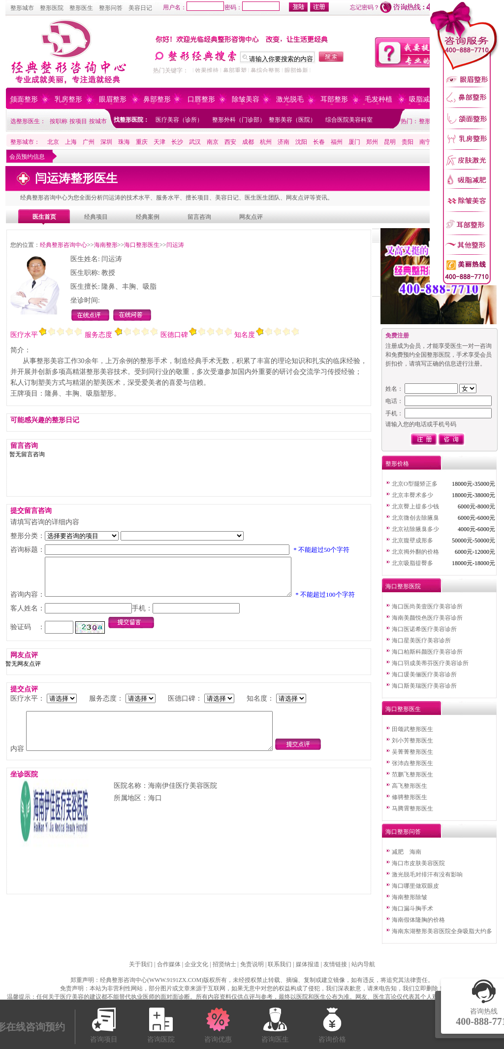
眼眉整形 (112, 99)
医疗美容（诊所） (179, 119)
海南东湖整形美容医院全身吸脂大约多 (442, 931)
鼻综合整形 (265, 70)
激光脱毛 (290, 99)
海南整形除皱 (409, 897)
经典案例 (147, 216)
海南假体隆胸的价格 (418, 919)
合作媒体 (169, 964)
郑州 (372, 141)
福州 (337, 141)
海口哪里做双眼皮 (415, 885)
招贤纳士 (224, 964)
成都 (248, 141)
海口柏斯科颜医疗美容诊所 (427, 651)
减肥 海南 (406, 851)
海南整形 (106, 244)
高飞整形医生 (409, 785)
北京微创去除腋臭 (415, 517)
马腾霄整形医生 (412, 808)
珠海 (124, 141)
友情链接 (335, 964)
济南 (283, 141)
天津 (159, 141)
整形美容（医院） (292, 119)
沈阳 (301, 141)
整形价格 (397, 463)
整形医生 (81, 7)
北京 (53, 141)
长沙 (177, 141)
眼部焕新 (296, 70)
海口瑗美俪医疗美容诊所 (424, 674)
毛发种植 (378, 99)
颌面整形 (24, 99)
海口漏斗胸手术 (412, 908)
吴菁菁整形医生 (412, 751)
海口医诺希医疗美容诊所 (424, 629)
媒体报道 (307, 964)
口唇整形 (201, 99)
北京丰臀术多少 (412, 495)
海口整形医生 (141, 244)
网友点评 (251, 216)
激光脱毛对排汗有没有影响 (427, 874)
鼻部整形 (157, 99)
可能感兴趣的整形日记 (44, 420)
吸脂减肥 (423, 99)
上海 (71, 141)
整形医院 (51, 7)
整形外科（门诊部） (238, 119)
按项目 (78, 121)
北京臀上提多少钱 (415, 506)
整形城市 (22, 7)
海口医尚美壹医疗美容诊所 (427, 606)
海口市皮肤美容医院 (418, 863)
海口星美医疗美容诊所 (421, 640)
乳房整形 (68, 99)
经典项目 (96, 216)
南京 (213, 141)
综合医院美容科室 (349, 119)
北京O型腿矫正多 (415, 483)
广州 (88, 141)
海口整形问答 (403, 831)
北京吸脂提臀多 (412, 563)
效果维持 (207, 70)
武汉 (195, 141)
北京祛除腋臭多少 (415, 529)
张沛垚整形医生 (412, 763)
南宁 (425, 141)
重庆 (142, 141)
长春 (319, 141)
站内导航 (363, 964)
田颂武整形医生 (412, 729)
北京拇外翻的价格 (415, 551)
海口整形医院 (403, 586)
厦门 (354, 141)
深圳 (106, 141)
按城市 (98, 121)
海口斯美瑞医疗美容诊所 (424, 685)
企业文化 (196, 964)
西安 (230, 141)
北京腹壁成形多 (412, 540)
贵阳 (407, 141)
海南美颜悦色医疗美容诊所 (427, 617)
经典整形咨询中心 (63, 244)
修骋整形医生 (409, 797)
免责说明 (252, 964)
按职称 (58, 121)
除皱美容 (245, 99)
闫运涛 (175, 244)
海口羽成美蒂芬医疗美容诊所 (430, 663)
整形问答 (111, 7)
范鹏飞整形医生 (412, 774)
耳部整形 (334, 99)
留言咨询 (199, 216)
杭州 (266, 141)
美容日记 (140, 7)
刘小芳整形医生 (412, 740)
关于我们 (141, 964)
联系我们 (279, 964)
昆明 (390, 141)
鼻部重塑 (235, 70)
